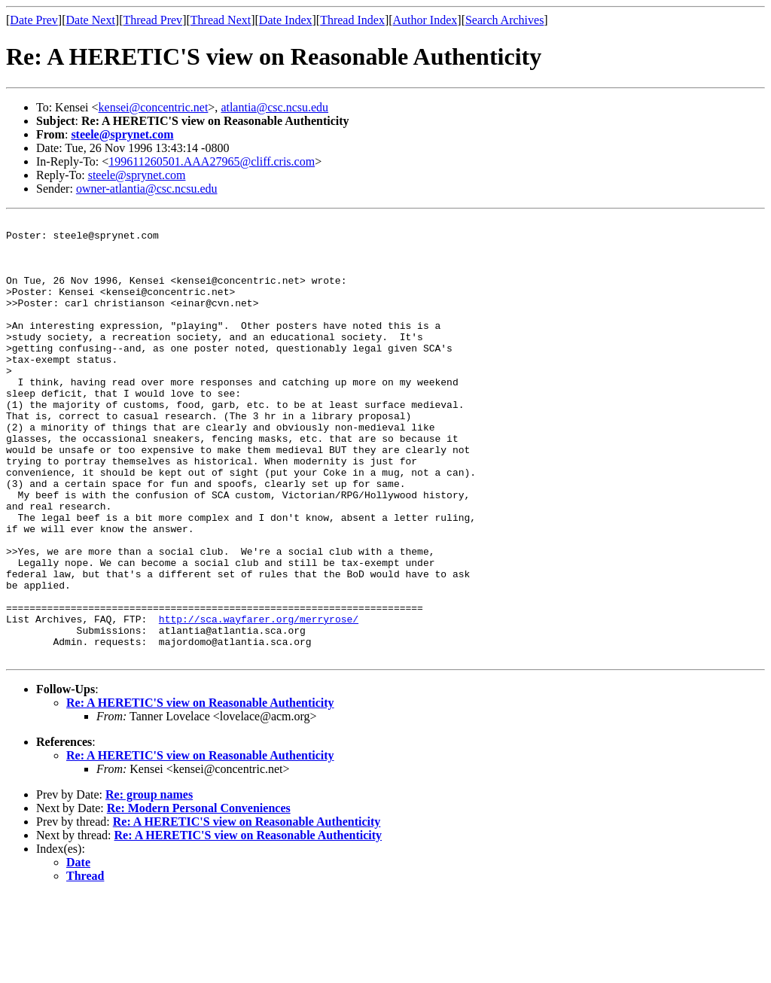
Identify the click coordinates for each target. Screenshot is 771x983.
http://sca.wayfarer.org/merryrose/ (258, 700)
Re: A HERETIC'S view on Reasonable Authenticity (200, 790)
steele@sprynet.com (122, 134)
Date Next (90, 20)
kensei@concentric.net (154, 107)
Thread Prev (152, 20)
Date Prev (34, 20)
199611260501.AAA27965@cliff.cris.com (211, 161)
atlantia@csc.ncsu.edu (274, 107)
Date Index (285, 20)
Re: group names (149, 882)
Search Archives (504, 20)
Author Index (425, 20)
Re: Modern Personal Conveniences (199, 896)
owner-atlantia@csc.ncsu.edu (147, 188)
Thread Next (220, 20)
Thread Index (352, 20)
